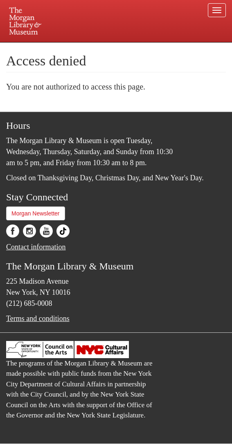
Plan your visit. (47, 48)
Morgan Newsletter (35, 213)
